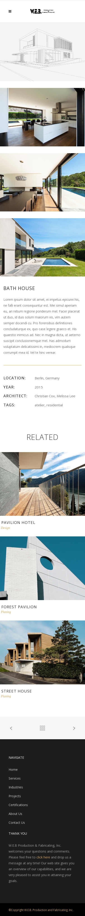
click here (43, 857)
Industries (16, 787)
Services (15, 778)
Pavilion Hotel (18, 522)
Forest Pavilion (19, 606)
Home (13, 769)
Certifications (18, 805)
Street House (16, 691)
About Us (15, 814)
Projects (15, 796)
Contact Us (17, 822)
